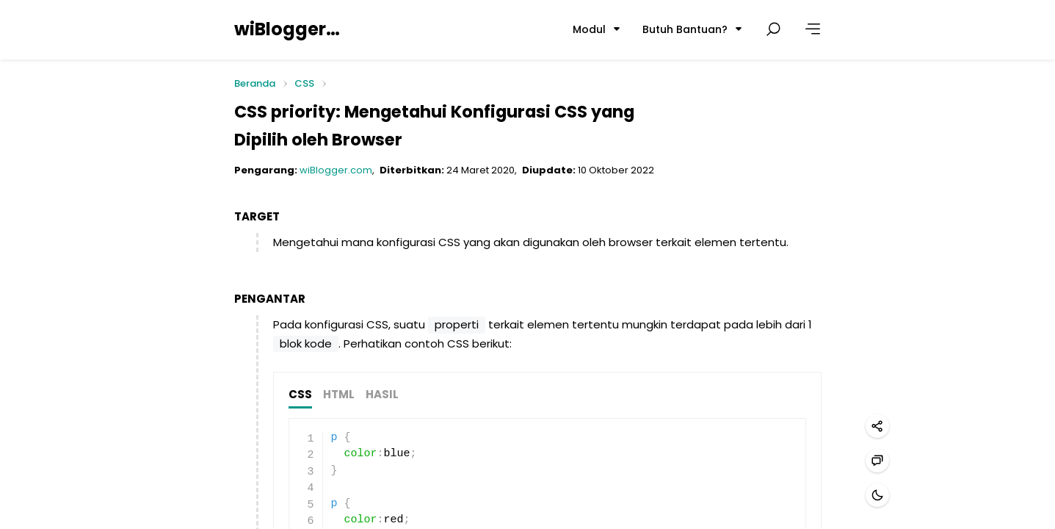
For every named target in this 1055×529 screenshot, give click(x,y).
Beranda (254, 84)
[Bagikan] (877, 426)
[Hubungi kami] (877, 460)
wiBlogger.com (287, 29)
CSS (304, 83)
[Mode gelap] (877, 495)
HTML (339, 395)
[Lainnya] (813, 29)
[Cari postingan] (773, 29)
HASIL (382, 395)
